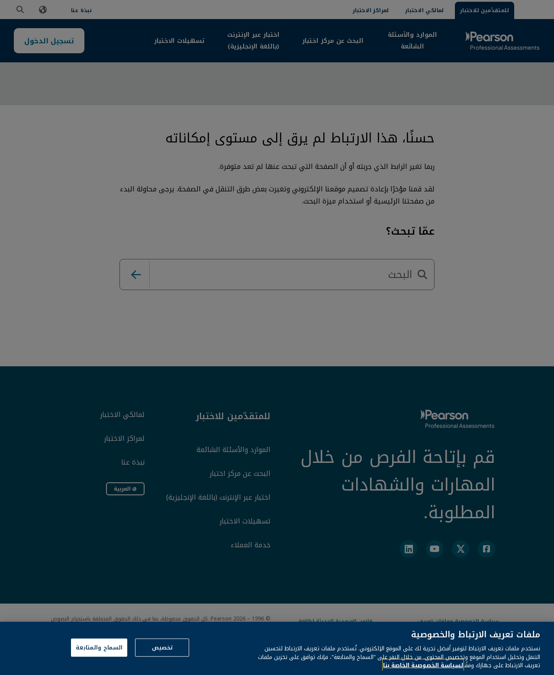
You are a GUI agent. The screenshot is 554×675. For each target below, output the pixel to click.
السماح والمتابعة (99, 657)
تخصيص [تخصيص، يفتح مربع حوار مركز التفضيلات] (162, 657)
